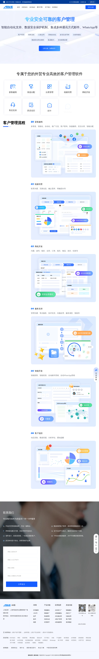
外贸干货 (81, 640)
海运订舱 (41, 647)
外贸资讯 (73, 640)
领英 (34, 622)
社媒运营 (68, 616)
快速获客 (47, 616)
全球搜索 (73, 637)
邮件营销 (37, 640)
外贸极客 (36, 610)
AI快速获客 (58, 622)
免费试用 (92, 2)
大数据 (67, 640)
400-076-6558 (10, 2)
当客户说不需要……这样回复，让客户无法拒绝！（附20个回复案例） (33, 632)
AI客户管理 (58, 619)
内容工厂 (68, 613)
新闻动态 (88, 640)
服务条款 (36, 655)
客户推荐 (12, 640)
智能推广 (47, 613)
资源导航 (24, 637)
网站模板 (32, 637)
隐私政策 (30, 655)
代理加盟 (20, 642)
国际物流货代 (31, 647)
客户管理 (68, 619)
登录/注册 (91, 7)
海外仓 (22, 647)
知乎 (34, 616)
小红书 (35, 613)
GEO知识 (32, 7)
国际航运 (14, 647)
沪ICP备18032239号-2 (65, 655)
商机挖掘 (88, 637)
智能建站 (47, 610)
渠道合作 (39, 637)
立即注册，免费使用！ (49, 48)
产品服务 (58, 637)
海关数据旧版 (29, 640)
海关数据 (68, 622)
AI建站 (34, 642)
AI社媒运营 (58, 616)
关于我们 (47, 7)
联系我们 (55, 7)
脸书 (34, 619)
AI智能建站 (58, 613)
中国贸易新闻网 (52, 647)
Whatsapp (52, 640)
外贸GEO (24, 7)
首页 (18, 7)
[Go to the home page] (8, 7)
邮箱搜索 (81, 637)
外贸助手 (47, 622)
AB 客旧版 (20, 640)
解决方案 (40, 7)
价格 (53, 637)
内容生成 (47, 619)
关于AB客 (12, 642)
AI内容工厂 (58, 610)
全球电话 (45, 640)
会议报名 (27, 642)
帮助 (18, 637)
